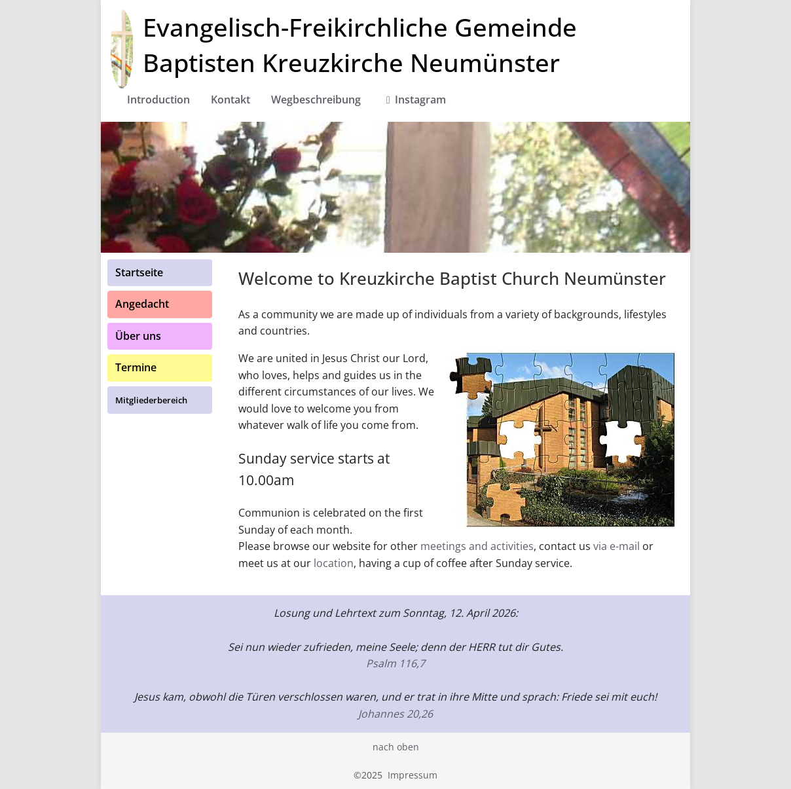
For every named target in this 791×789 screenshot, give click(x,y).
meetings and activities (477, 546)
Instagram (414, 99)
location (334, 563)
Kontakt (230, 99)
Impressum (412, 775)
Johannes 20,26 (395, 713)
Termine (135, 367)
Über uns (138, 336)
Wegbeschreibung (316, 99)
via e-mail (616, 546)
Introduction (158, 99)
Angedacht (142, 304)
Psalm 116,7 (395, 663)
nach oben (396, 747)
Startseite (139, 272)
